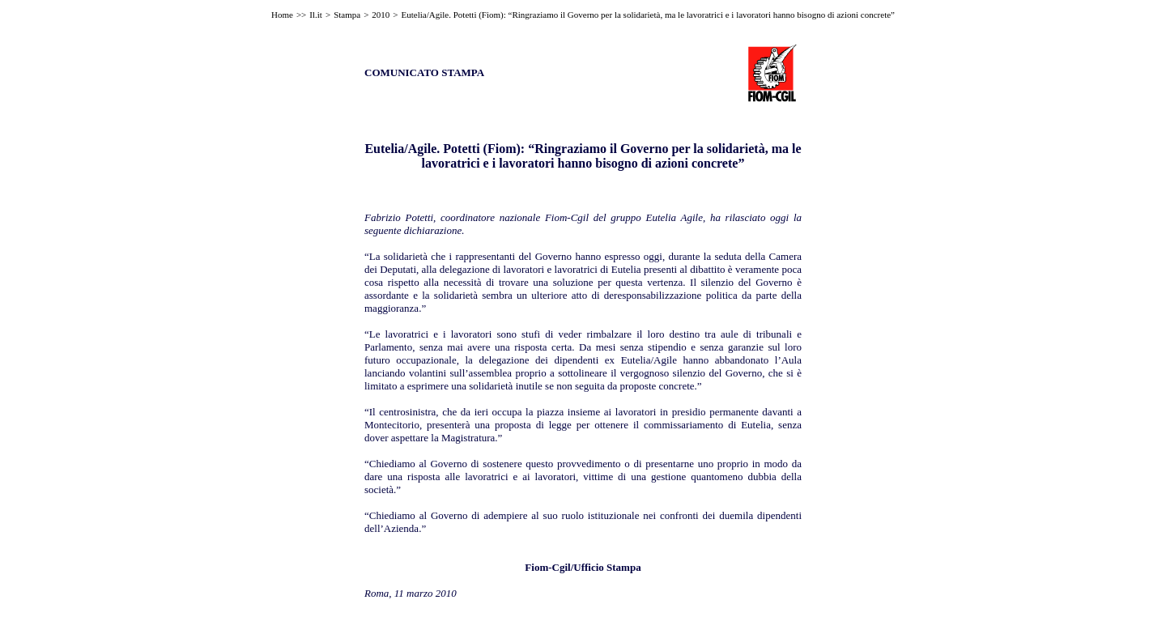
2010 (380, 14)
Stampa (347, 14)
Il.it (315, 14)
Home (282, 14)
